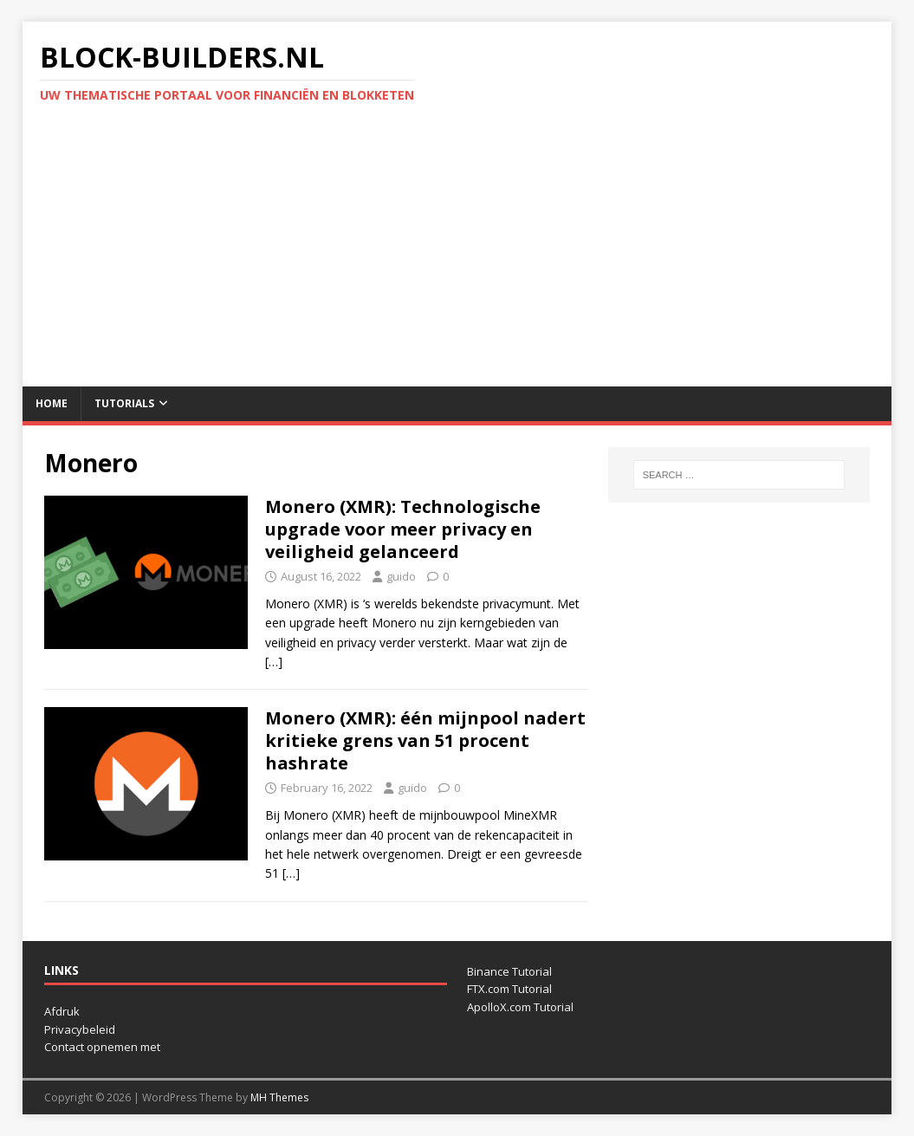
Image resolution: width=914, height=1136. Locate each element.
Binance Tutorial (509, 971)
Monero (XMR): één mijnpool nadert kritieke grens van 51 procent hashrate (425, 740)
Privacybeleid (79, 1029)
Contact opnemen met (102, 1047)
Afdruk (62, 1011)
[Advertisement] (457, 256)
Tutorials (124, 403)
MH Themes (279, 1097)
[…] (273, 661)
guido (401, 576)
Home (52, 403)
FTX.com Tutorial (509, 988)
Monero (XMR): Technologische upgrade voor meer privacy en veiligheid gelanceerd (403, 529)
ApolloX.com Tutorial (520, 1007)
